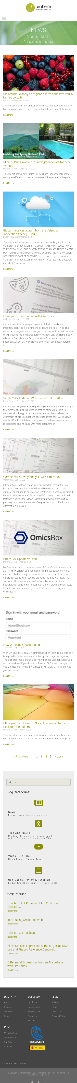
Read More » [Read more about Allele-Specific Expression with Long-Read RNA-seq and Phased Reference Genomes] (12, 953)
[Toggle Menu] (4, 19)
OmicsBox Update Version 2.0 (22, 559)
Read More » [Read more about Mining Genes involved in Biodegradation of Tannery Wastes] (8, 183)
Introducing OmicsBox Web (25, 919)
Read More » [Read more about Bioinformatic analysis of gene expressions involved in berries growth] (8, 115)
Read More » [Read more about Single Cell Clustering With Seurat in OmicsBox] (8, 429)
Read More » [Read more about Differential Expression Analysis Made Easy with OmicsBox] (12, 970)
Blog (55, 996)
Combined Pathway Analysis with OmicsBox (31, 477)
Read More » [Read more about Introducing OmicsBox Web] (12, 924)
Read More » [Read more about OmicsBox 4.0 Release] (12, 937)
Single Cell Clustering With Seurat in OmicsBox (33, 398)
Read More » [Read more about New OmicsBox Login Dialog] (8, 676)
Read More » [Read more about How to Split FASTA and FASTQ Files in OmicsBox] (12, 911)
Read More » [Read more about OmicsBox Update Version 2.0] (8, 597)
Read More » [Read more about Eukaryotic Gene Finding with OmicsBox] (8, 351)
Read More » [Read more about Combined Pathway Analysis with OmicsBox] (8, 512)
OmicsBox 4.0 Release (21, 932)
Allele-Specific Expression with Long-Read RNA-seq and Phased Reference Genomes (38, 947)
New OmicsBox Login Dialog (21, 644)
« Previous (21, 756)
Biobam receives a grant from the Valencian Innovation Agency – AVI (31, 232)
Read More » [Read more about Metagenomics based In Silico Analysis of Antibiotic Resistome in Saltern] (8, 744)
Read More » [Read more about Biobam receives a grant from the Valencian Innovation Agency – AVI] (8, 269)
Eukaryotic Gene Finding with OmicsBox (28, 316)
